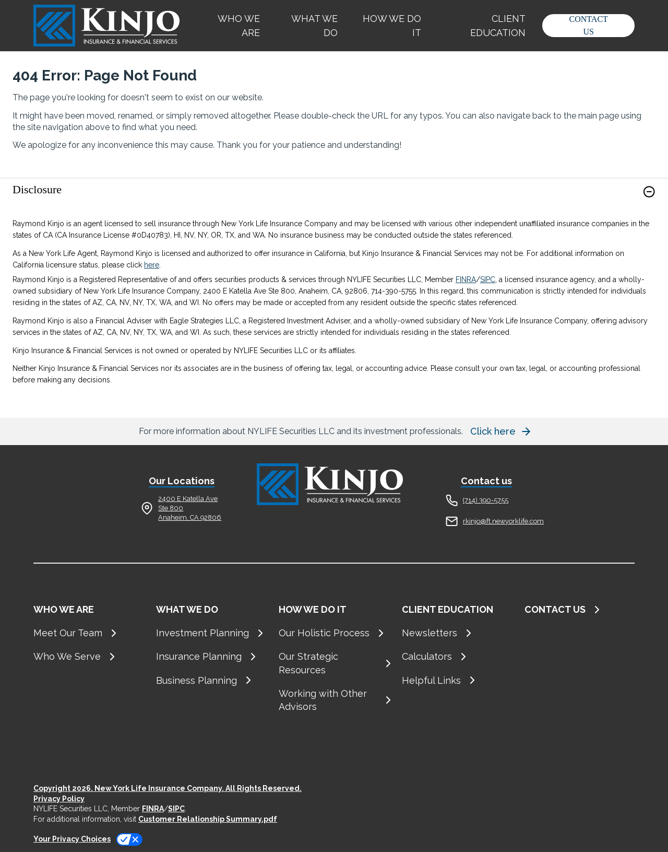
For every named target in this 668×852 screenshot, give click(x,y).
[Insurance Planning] (211, 656)
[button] (588, 25)
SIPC (487, 279)
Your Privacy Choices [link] (72, 839)
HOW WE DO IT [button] (392, 25)
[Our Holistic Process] (334, 632)
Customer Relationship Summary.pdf (207, 819)
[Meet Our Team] (88, 632)
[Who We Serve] (88, 656)
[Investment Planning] (211, 632)
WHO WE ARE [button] (239, 25)
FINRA (466, 279)
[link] (334, 198)
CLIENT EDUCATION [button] (498, 25)
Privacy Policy (59, 799)
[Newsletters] (457, 632)
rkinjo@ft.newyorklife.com (503, 521)
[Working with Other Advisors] (334, 700)
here (151, 265)
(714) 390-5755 (485, 500)
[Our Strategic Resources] (334, 663)
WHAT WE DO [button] (314, 25)
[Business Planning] (211, 680)
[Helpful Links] (457, 680)
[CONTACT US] (579, 609)
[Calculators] (457, 656)
